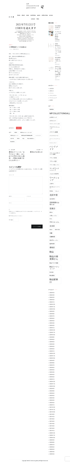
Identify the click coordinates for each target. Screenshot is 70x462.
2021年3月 (52, 425)
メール (29, 196)
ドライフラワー (53, 95)
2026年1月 (52, 302)
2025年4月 (52, 323)
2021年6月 (52, 418)
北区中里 (12, 138)
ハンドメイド (38, 135)
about (23, 15)
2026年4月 (52, 295)
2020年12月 (52, 433)
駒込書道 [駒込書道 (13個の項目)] (52, 275)
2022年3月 (52, 400)
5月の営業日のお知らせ (58, 26)
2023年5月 (52, 369)
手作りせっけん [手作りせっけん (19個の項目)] (54, 222)
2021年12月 (52, 407)
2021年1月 (52, 430)
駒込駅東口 (12, 141)
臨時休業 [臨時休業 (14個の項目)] (52, 243)
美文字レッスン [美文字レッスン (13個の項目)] (54, 240)
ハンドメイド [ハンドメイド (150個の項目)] (54, 147)
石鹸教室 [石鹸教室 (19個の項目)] (52, 236)
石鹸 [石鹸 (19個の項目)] (51, 233)
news (27, 15)
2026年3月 (52, 297)
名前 (10, 196)
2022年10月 (52, 386)
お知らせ (10, 44)
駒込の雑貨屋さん (30, 138)
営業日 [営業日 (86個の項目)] (52, 208)
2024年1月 (52, 351)
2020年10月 (52, 437)
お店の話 (52, 88)
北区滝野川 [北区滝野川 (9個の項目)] (52, 199)
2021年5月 (52, 421)
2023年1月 (52, 379)
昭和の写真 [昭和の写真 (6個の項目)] (57, 229)
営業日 (18, 138)
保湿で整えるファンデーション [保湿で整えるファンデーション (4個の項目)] (55, 187)
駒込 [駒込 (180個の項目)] (52, 252)
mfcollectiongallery (26, 135)
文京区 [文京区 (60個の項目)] (52, 226)
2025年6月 (52, 318)
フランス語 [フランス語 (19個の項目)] (53, 161)
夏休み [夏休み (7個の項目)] (51, 212)
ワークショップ (53, 97)
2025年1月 (52, 327)
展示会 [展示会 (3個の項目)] (51, 218)
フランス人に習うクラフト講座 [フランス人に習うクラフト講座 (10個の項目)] (55, 153)
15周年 (15, 132)
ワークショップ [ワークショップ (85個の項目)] (54, 179)
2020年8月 (52, 442)
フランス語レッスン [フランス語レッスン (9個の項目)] (54, 164)
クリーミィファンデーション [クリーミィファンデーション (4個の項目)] (55, 139)
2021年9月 (52, 414)
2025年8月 (52, 313)
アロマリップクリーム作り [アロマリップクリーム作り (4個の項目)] (55, 123)
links (38, 19)
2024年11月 (52, 332)
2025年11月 (52, 306)
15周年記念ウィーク (14, 135)
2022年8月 (52, 390)
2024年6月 (52, 339)
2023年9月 (52, 360)
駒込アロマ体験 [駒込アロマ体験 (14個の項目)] (54, 263)
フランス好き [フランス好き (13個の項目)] (53, 158)
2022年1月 (52, 404)
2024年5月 (52, 341)
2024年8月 (52, 337)
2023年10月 (52, 358)
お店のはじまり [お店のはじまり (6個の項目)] (53, 120)
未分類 (51, 100)
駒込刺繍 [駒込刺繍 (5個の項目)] (51, 272)
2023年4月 (52, 372)
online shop (45, 15)
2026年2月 (52, 299)
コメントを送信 (37, 226)
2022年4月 (52, 397)
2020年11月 (52, 435)
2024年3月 (52, 346)
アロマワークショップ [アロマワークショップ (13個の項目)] (54, 127)
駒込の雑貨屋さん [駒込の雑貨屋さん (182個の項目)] (54, 257)
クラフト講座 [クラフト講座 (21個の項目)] (54, 132)
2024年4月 (52, 344)
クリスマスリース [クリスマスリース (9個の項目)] (54, 135)
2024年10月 (52, 334)
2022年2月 (52, 402)
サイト (10, 202)
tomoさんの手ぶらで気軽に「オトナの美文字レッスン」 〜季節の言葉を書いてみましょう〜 (58, 72)
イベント (52, 93)
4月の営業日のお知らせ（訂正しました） (58, 60)
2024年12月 (52, 330)
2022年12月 (52, 381)
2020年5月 (52, 449)
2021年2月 (52, 428)
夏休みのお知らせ (34, 151)
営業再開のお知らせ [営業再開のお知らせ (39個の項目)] (54, 203)
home (18, 15)
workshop (33, 15)
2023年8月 (52, 362)
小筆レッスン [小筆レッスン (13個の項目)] (53, 215)
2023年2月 (52, 376)
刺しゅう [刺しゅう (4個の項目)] (57, 191)
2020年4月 (52, 451)
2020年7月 (52, 444)
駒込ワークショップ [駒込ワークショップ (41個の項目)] (54, 268)
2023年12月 (52, 353)
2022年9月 (52, 388)
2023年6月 (52, 367)
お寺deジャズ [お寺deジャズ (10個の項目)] (53, 117)
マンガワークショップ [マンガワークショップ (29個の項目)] (54, 169)
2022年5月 (52, 395)
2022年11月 (52, 383)
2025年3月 (52, 325)
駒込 (23, 138)
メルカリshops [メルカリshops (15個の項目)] (54, 174)
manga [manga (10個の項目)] (52, 109)
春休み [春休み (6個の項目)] (51, 229)
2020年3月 (52, 454)
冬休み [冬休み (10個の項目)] (51, 191)
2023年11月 (52, 355)
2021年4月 (52, 423)
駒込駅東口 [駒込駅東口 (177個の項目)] (54, 280)
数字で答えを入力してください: (15, 215)
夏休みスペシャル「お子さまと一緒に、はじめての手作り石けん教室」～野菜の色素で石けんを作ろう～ (17, 155)
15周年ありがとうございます (26, 132)
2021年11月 (52, 409)
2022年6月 (52, 393)
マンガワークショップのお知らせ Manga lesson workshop (58, 35)
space (38, 15)
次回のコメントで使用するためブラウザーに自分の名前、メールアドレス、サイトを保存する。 (25, 212)
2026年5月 (52, 292)
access (51, 15)
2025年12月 (52, 304)
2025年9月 (52, 311)
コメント (11, 174)
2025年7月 (52, 316)
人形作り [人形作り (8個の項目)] (52, 183)
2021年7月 (52, 416)
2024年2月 (52, 348)
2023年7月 (52, 365)
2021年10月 (52, 411)
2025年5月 (52, 320)
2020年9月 (52, 440)
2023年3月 (52, 374)
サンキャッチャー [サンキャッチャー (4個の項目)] (53, 142)
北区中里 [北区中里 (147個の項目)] (54, 195)
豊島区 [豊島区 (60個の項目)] (52, 248)
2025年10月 (52, 309)
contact (33, 19)
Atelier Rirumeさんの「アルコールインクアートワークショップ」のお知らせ (58, 48)
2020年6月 (52, 447)
